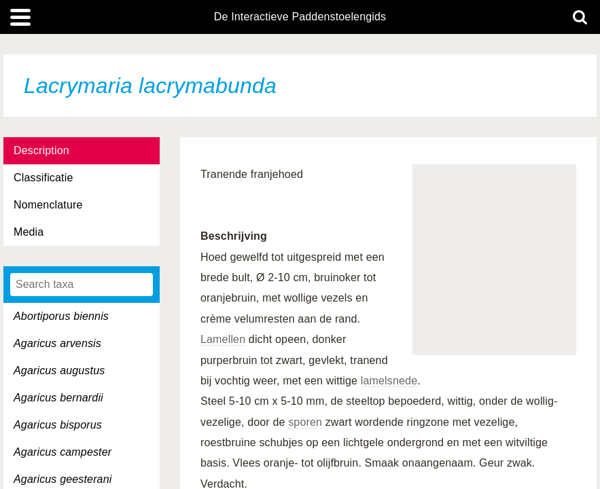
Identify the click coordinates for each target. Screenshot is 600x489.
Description (41, 150)
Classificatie (43, 177)
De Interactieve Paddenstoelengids (300, 17)
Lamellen (222, 339)
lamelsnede (389, 380)
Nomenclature (48, 205)
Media (28, 232)
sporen (305, 422)
